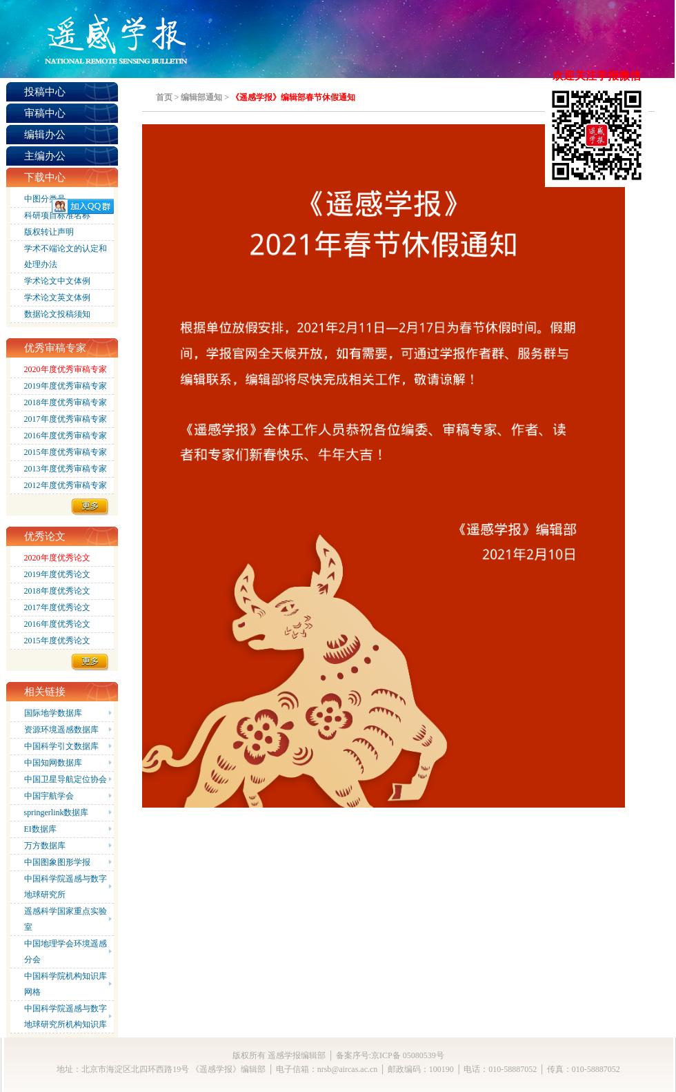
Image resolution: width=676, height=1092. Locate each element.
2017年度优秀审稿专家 (65, 419)
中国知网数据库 (53, 763)
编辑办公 (45, 134)
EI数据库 (40, 829)
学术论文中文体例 (57, 281)
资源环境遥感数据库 (61, 729)
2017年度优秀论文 (57, 607)
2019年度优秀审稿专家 (65, 386)
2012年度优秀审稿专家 (65, 485)
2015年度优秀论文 (57, 640)
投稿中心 (45, 91)
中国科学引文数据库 (61, 746)
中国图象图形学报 (57, 862)
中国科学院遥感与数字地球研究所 (65, 886)
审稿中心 (45, 113)
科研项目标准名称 (57, 215)
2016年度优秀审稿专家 (65, 435)
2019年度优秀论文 (57, 574)
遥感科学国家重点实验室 (65, 919)
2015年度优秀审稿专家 (65, 452)
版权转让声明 (49, 232)
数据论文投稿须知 (57, 314)
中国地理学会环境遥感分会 (65, 951)
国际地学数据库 (53, 713)
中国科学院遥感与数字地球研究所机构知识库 (65, 1016)
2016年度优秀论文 (57, 624)
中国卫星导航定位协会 (65, 779)
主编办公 (45, 156)
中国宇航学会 (49, 796)
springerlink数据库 (56, 812)
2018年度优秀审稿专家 (65, 402)
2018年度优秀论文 (57, 591)
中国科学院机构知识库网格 (65, 984)
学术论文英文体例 (57, 297)
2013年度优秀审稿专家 (65, 469)
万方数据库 (45, 845)
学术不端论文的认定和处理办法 (65, 256)
